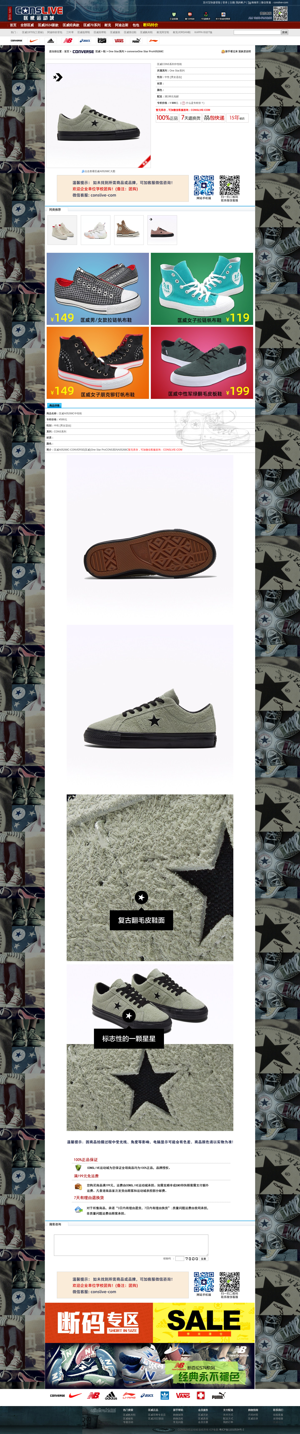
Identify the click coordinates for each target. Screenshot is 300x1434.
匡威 (86, 51)
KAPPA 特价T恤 (203, 32)
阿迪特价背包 (54, 32)
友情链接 (278, 1418)
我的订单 (228, 1422)
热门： (14, 32)
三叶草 (70, 32)
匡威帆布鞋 (146, 32)
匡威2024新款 (48, 25)
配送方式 (228, 1418)
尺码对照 (253, 1414)
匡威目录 (253, 1418)
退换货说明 (244, 51)
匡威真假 (203, 1418)
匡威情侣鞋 (130, 32)
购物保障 (178, 1414)
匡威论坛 (278, 1422)
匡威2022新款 (156, 1418)
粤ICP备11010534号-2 (231, 1429)
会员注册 (203, 1422)
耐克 (107, 25)
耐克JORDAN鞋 (182, 32)
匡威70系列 (91, 25)
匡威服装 (115, 32)
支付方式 (228, 1414)
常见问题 (178, 1422)
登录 (225, 2)
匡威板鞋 (128, 1418)
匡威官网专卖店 (157, 1414)
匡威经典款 (71, 25)
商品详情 (54, 405)
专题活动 (128, 1422)
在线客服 (278, 1414)
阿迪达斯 (121, 25)
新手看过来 (229, 51)
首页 (13, 25)
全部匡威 (27, 25)
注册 (232, 2)
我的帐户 (241, 2)
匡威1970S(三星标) (33, 32)
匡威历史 (203, 1414)
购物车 (255, 2)
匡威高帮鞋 (100, 32)
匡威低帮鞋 (84, 32)
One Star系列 (116, 51)
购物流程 (178, 1418)
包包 (135, 25)
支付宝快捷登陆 (211, 2)
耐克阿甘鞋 (163, 32)
